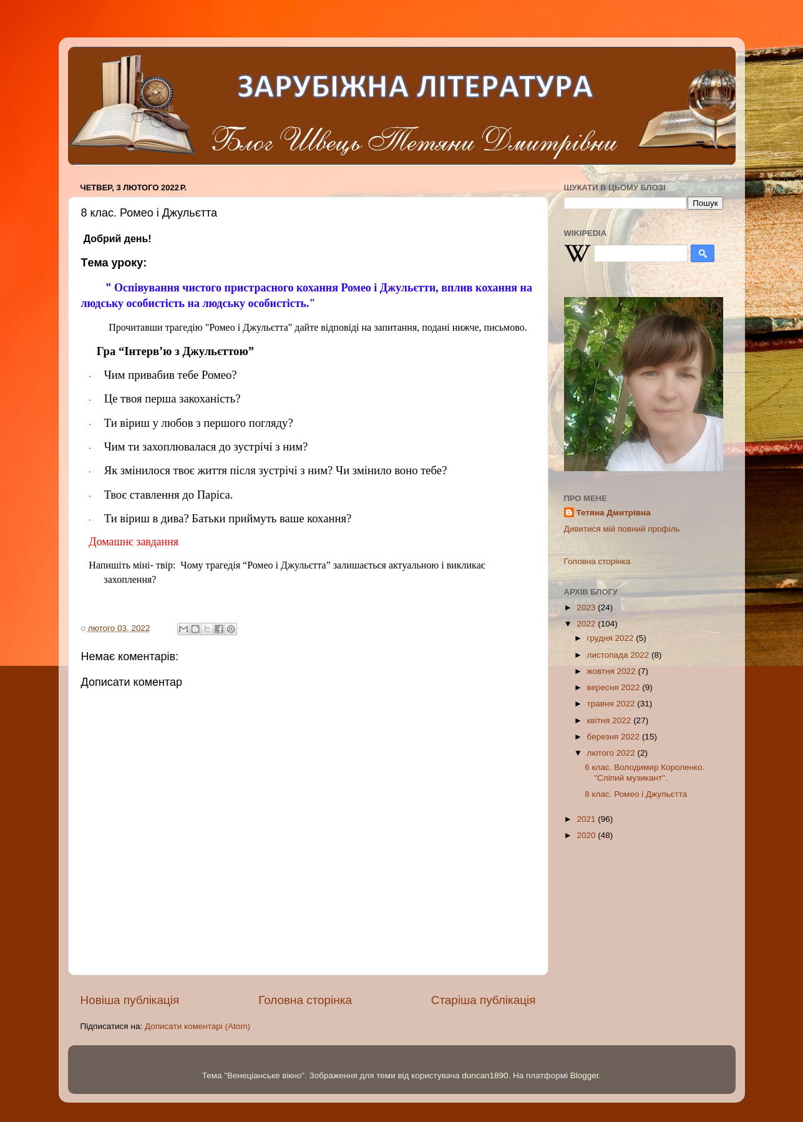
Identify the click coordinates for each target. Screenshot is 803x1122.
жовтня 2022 (612, 671)
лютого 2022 (612, 753)
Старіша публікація (483, 1000)
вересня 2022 (615, 687)
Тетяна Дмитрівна (614, 512)
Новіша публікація (130, 1000)
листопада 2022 (619, 655)
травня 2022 (612, 703)
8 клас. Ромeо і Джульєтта (636, 794)
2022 (587, 623)
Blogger (584, 1075)
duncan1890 (485, 1075)
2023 (587, 607)
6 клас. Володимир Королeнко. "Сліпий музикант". (644, 772)
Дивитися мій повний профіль (622, 529)
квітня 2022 (610, 720)
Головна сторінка (305, 1000)
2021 (587, 819)
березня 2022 (614, 736)
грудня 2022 (611, 638)
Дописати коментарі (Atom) (197, 1026)
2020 (587, 835)
